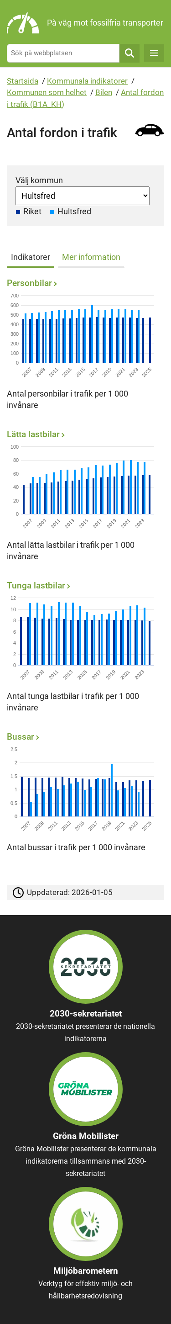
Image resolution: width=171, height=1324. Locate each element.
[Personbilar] (83, 346)
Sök (129, 53)
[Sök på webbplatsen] (63, 53)
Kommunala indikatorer (87, 80)
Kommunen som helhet (47, 92)
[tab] (32, 255)
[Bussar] (83, 794)
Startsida (22, 80)
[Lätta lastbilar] (83, 498)
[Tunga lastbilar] (83, 649)
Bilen (103, 92)
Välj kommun (39, 180)
